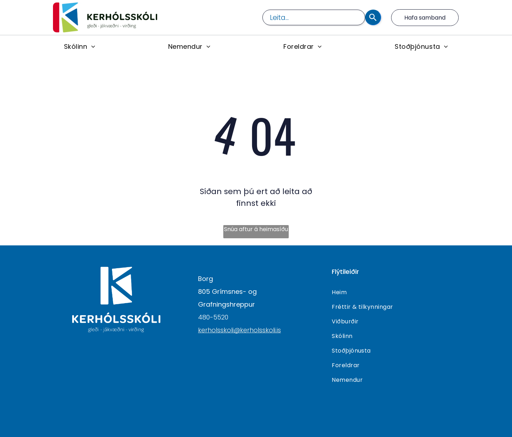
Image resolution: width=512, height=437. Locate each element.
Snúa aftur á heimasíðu (256, 229)
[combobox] (313, 17)
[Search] (373, 17)
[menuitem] (80, 46)
